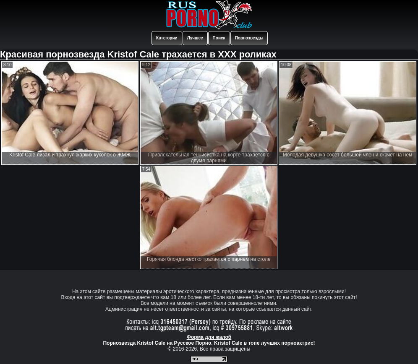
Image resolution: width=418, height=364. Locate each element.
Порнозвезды (249, 38)
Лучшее (195, 38)
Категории (167, 38)
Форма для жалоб (209, 337)
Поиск (219, 38)
